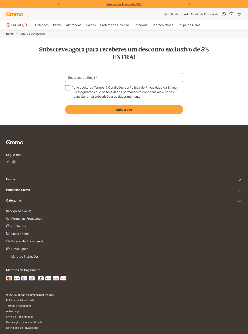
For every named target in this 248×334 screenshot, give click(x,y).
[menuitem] (176, 14)
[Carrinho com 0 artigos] (239, 14)
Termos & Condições (108, 87)
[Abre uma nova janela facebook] (8, 162)
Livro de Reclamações (19, 316)
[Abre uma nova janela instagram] (14, 162)
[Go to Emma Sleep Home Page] (15, 14)
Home (10, 33)
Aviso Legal (13, 311)
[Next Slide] (189, 4)
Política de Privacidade (146, 87)
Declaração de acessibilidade (24, 322)
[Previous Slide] (58, 4)
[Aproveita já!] (124, 4)
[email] (124, 77)
